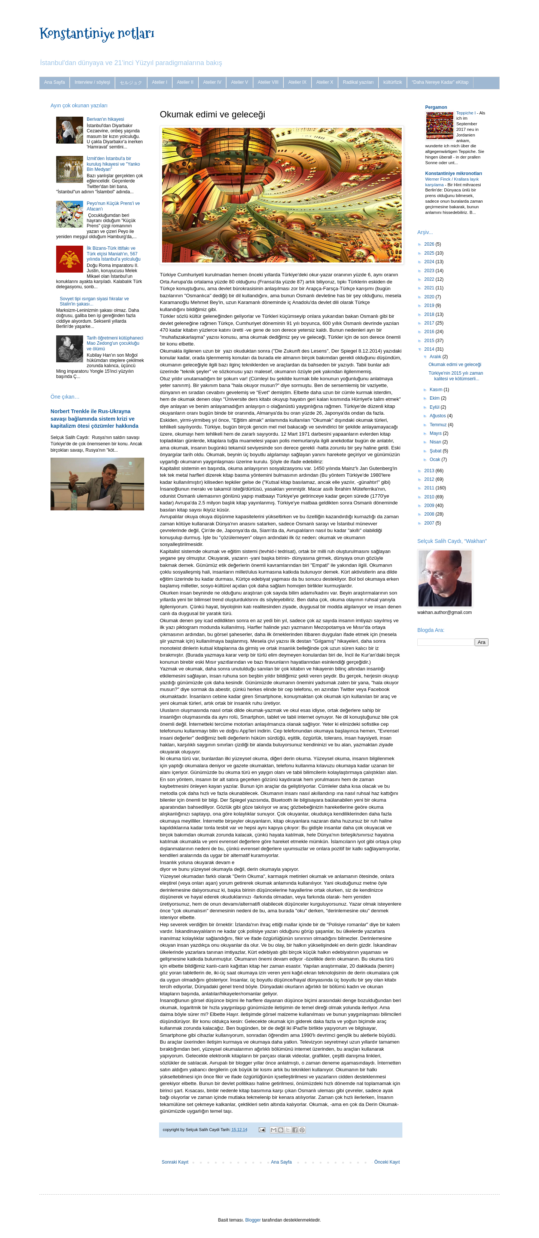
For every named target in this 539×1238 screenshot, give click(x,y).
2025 (430, 253)
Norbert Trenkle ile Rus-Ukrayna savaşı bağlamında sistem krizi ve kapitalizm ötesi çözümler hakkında (94, 418)
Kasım (437, 389)
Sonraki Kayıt (175, 1162)
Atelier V (239, 82)
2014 (430, 349)
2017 (430, 323)
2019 (430, 305)
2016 (430, 331)
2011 (430, 488)
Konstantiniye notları (96, 33)
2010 (430, 497)
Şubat (436, 451)
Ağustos (438, 415)
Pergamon (436, 107)
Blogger (253, 1220)
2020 (430, 296)
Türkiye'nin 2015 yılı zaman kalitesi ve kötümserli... (456, 376)
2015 (430, 340)
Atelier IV (212, 82)
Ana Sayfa (54, 82)
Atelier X (324, 82)
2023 (430, 270)
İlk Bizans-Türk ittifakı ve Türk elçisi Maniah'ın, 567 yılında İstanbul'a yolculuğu (114, 254)
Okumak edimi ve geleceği (455, 364)
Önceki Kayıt (387, 1162)
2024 (430, 261)
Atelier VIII (268, 82)
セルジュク (131, 82)
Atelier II (185, 82)
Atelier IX (297, 82)
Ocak (435, 459)
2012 (430, 479)
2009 (430, 505)
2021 (430, 288)
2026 (430, 244)
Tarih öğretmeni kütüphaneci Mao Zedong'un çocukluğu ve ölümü (115, 343)
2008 (430, 514)
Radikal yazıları (358, 82)
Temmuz (439, 424)
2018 (430, 314)
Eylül (435, 407)
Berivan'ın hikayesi (105, 119)
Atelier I (159, 82)
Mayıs (436, 433)
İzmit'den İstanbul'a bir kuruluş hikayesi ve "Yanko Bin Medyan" (113, 164)
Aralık (436, 356)
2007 (430, 523)
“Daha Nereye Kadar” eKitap (440, 82)
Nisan (436, 442)
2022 (430, 279)
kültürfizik (392, 82)
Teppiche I (466, 113)
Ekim (435, 398)
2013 (430, 470)
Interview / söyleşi (92, 82)
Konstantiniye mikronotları (453, 173)
